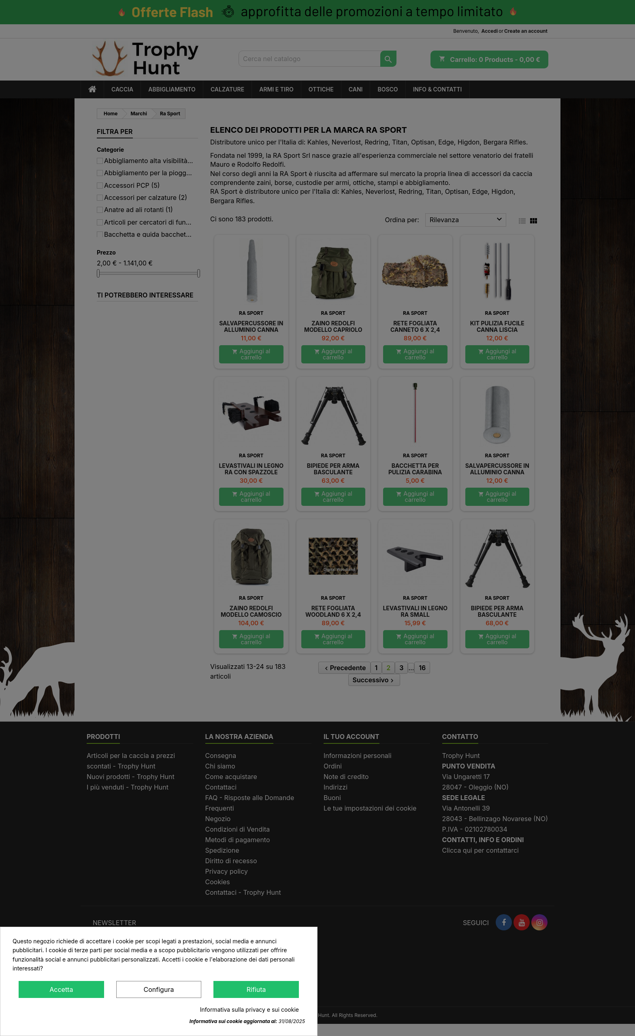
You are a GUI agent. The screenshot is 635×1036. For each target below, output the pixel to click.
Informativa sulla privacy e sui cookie (249, 1009)
